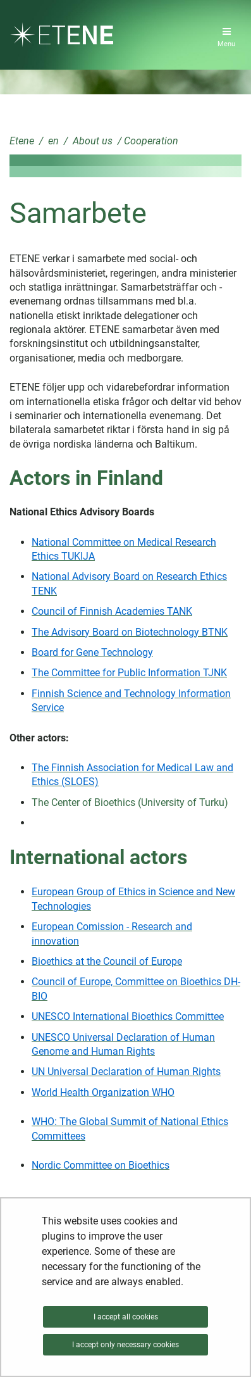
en (52, 141)
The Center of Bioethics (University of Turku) (130, 802)
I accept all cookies (126, 1316)
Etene (21, 141)
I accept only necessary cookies (125, 1344)
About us (91, 141)
